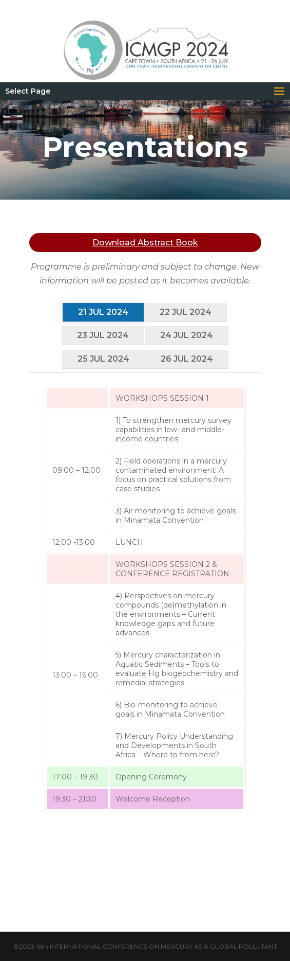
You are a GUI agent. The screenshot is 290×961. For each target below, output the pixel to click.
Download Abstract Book (145, 242)
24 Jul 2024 (186, 335)
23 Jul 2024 (103, 335)
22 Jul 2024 (185, 312)
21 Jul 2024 (103, 312)
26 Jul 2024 (187, 359)
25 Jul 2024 (103, 359)
